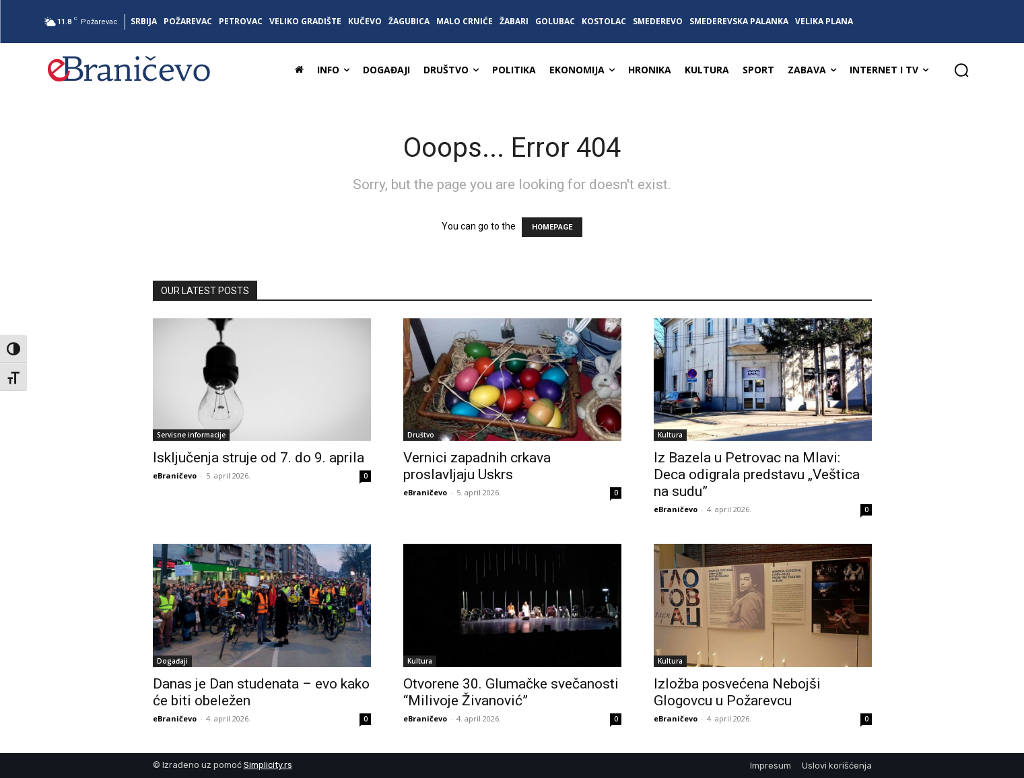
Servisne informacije (191, 434)
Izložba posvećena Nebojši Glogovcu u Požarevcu (737, 692)
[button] (961, 70)
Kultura (670, 434)
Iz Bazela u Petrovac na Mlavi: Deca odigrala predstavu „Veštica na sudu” (757, 474)
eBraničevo (175, 475)
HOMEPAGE (552, 227)
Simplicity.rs (268, 765)
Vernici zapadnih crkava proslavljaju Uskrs (477, 466)
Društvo (420, 434)
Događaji (172, 661)
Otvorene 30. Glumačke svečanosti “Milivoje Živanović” (511, 692)
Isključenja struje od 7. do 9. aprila (258, 458)
